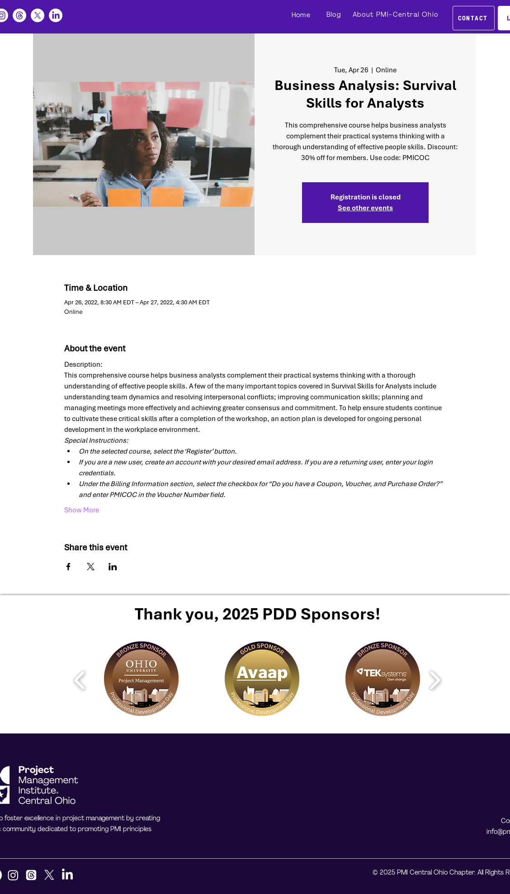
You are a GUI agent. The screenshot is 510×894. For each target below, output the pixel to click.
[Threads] (19, 15)
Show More (81, 510)
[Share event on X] (90, 566)
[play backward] (80, 680)
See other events (365, 208)
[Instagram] (13, 875)
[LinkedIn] (55, 15)
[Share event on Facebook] (68, 566)
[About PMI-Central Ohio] (396, 15)
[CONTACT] (474, 18)
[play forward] (435, 680)
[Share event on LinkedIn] (113, 566)
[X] (37, 15)
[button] (141, 679)
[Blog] (334, 15)
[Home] (302, 15)
